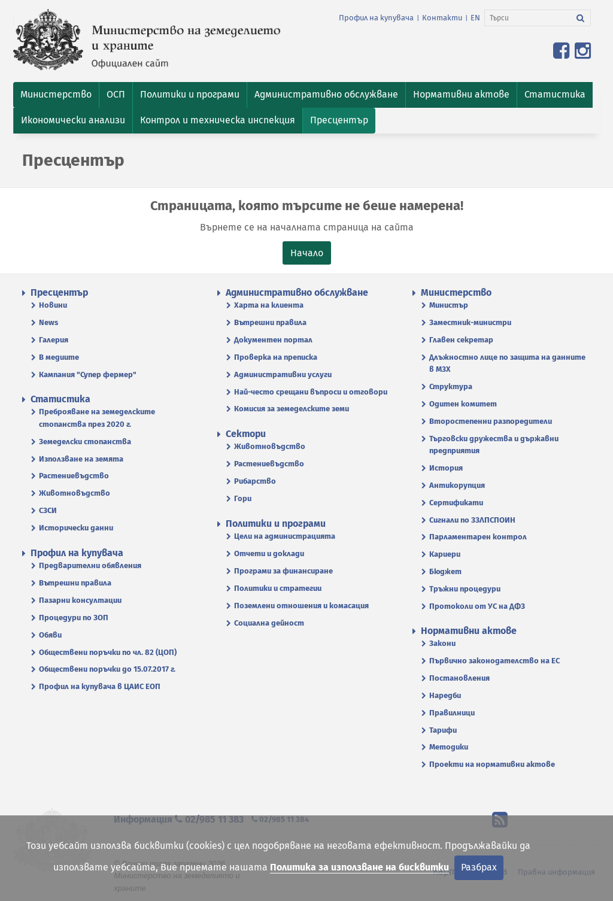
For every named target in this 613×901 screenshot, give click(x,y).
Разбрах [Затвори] (479, 867)
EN (475, 17)
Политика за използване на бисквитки (359, 867)
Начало (306, 253)
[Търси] (527, 18)
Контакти (442, 17)
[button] (56, 95)
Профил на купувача (376, 17)
